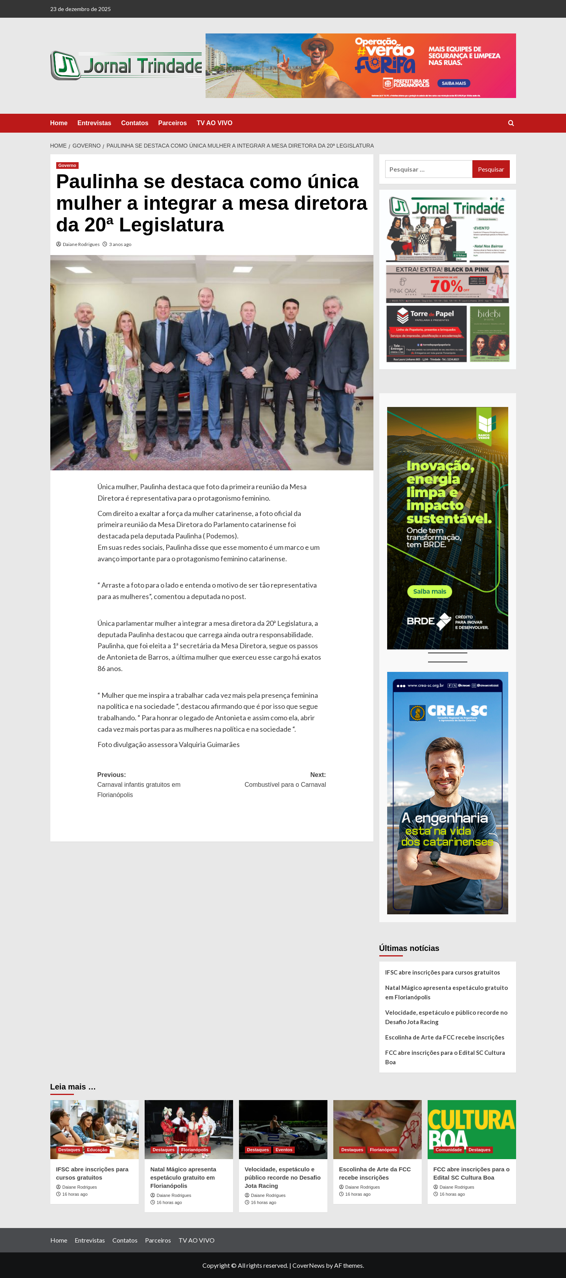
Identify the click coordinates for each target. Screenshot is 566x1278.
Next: (269, 780)
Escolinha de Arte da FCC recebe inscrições (444, 1037)
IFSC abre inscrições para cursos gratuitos (442, 972)
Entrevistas (94, 123)
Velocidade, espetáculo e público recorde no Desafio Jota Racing (446, 1017)
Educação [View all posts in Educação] (97, 1149)
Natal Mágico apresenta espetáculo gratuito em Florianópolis (446, 992)
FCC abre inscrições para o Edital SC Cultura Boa (445, 1057)
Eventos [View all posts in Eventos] (284, 1149)
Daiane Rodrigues (81, 244)
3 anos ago (120, 244)
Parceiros (172, 123)
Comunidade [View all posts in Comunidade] (449, 1149)
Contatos (134, 123)
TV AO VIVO (214, 123)
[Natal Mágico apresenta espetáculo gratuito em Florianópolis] (189, 1129)
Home (59, 123)
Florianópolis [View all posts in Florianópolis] (194, 1149)
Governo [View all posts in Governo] (67, 165)
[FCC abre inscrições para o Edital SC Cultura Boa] (472, 1129)
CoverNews (308, 1265)
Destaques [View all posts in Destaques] (70, 1149)
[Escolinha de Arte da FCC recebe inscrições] (377, 1129)
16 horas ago (75, 1194)
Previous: (154, 785)
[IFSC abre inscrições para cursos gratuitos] (94, 1129)
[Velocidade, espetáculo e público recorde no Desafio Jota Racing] (283, 1129)
